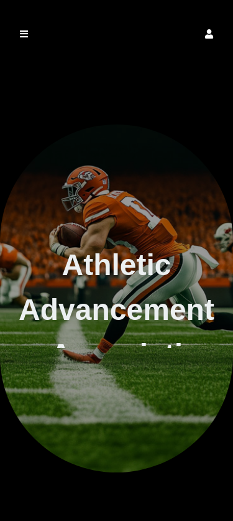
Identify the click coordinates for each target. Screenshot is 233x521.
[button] (209, 34)
